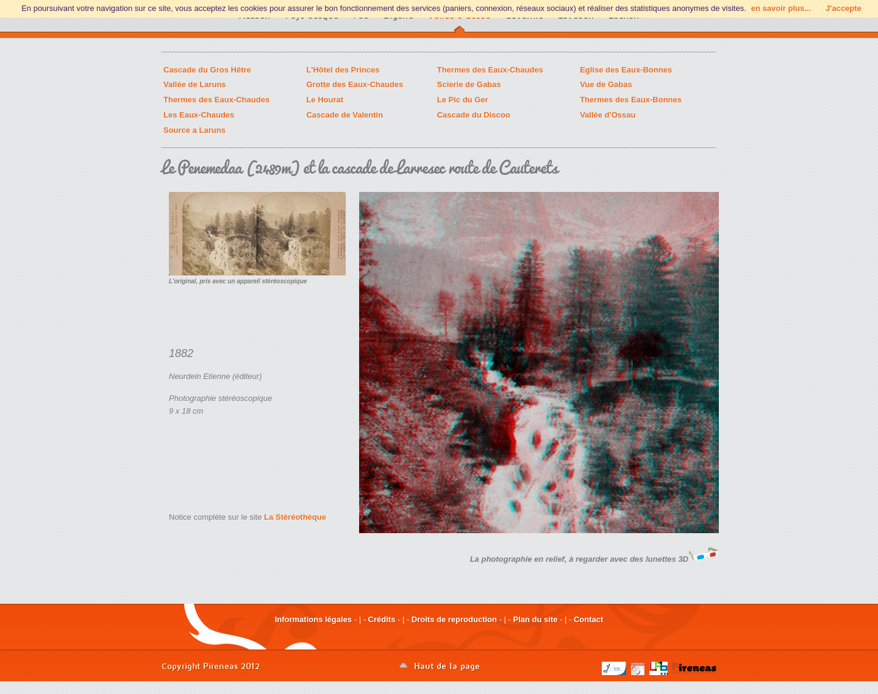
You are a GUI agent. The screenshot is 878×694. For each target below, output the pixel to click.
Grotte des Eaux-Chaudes (354, 84)
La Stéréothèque (295, 517)
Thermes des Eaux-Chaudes (490, 69)
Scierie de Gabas (469, 84)
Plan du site (535, 619)
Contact (588, 619)
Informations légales (313, 619)
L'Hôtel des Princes (342, 69)
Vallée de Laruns (194, 84)
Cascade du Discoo (473, 114)
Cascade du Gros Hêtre (207, 69)
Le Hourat (324, 99)
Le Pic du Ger (462, 99)
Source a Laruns (194, 130)
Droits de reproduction (454, 619)
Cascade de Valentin (344, 114)
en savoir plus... (781, 8)
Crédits (382, 619)
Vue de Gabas (606, 84)
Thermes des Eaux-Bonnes (631, 99)
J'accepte (844, 8)
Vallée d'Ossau (607, 114)
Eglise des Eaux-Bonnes (626, 69)
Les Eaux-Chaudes (198, 114)
